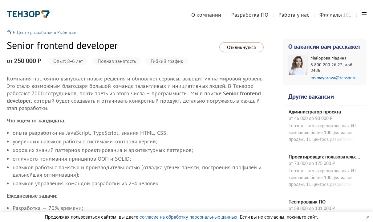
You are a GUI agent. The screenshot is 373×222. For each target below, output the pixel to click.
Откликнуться (241, 47)
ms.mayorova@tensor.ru (333, 77)
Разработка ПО (249, 16)
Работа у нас (293, 16)
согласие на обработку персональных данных (188, 217)
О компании (206, 16)
